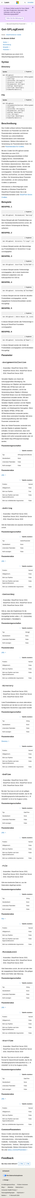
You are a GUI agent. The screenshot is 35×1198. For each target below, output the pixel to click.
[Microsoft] (17, 2)
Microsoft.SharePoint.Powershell (16, 24)
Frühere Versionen (22, 1184)
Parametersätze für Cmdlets (14, 146)
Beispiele (6, 47)
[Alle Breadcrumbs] (3, 23)
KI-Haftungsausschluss (8, 1184)
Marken (3, 1195)
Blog (2, 1187)
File (3, 919)
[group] (17, 82)
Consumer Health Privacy (8, 1190)
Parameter (7, 49)
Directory (5, 741)
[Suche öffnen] (25, 2)
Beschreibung (7, 44)
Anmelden (31, 2)
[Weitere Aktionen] (32, 23)
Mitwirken (10, 1187)
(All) (3, 475)
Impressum (20, 1192)
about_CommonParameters (17, 1150)
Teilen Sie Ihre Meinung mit (14, 18)
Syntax (6, 42)
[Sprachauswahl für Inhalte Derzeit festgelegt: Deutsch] (5, 1171)
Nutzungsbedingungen (8, 1192)
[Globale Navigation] (2, 2)
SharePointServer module (13, 34)
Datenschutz (19, 1187)
